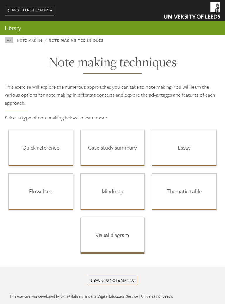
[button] (9, 40)
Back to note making (29, 10)
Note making (30, 40)
